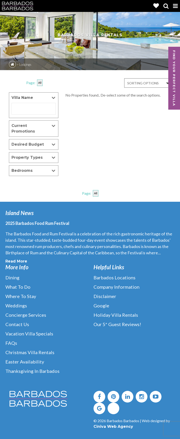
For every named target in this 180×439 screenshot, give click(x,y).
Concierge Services (25, 315)
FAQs (11, 343)
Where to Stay (20, 296)
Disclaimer (105, 296)
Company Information (116, 287)
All (39, 82)
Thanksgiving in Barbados (32, 371)
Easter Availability (24, 361)
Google (101, 305)
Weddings (16, 305)
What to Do (17, 287)
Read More (16, 261)
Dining (12, 277)
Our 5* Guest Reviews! (117, 324)
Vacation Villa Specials (29, 333)
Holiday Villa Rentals (116, 315)
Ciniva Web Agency (113, 426)
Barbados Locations (114, 277)
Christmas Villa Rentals (29, 352)
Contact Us (17, 324)
